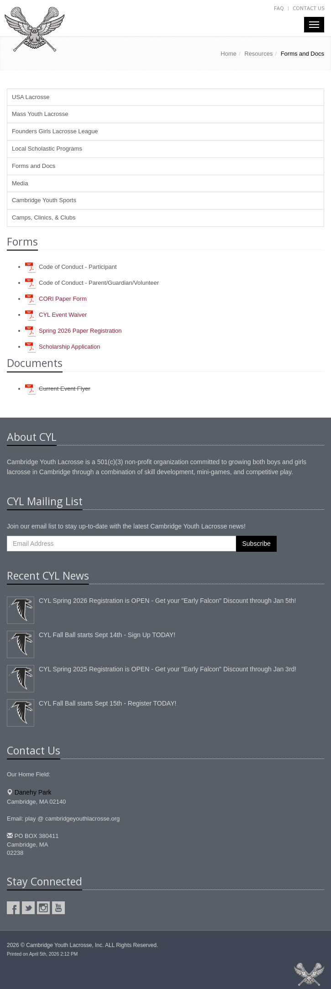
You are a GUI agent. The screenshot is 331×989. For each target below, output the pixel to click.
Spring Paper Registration (80, 330)
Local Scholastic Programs (47, 148)
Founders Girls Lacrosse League (55, 131)
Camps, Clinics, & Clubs (43, 217)
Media (20, 183)
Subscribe (256, 543)
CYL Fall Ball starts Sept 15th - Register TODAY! (107, 703)
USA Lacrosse (30, 97)
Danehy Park (33, 792)
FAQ (279, 8)
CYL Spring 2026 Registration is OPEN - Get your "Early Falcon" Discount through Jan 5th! (167, 600)
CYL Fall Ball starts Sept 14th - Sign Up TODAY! (107, 634)
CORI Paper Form (63, 298)
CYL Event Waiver (63, 314)
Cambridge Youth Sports (44, 200)
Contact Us (308, 8)
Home (228, 53)
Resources (258, 53)
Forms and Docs (33, 165)
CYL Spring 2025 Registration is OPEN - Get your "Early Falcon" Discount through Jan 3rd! (167, 669)
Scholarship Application (69, 346)
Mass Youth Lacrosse (40, 113)
